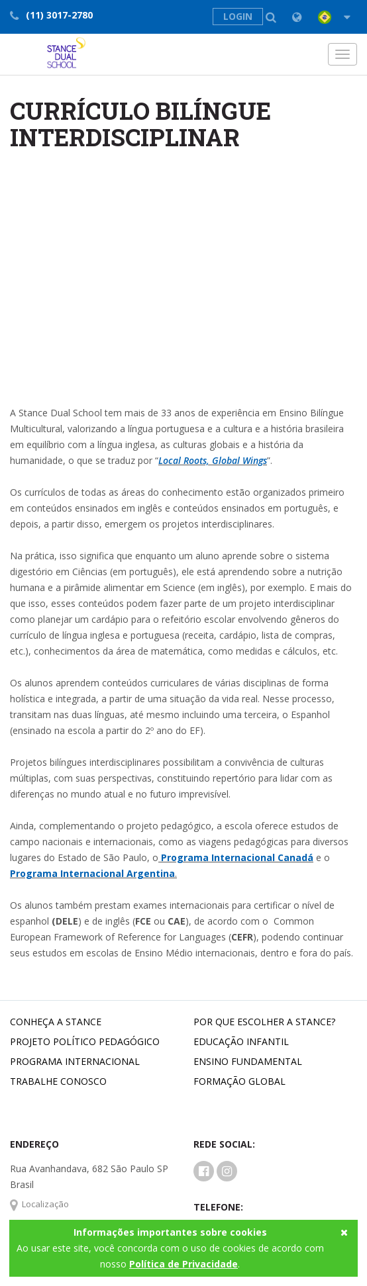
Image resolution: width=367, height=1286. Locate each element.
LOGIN (237, 16)
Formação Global (239, 1081)
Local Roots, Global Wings (212, 460)
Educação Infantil (241, 1041)
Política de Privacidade (183, 1264)
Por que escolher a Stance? (264, 1021)
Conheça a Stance (55, 1021)
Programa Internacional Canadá (235, 857)
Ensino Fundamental (247, 1061)
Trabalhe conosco (58, 1081)
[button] (323, 17)
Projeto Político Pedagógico (85, 1041)
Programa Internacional (75, 1061)
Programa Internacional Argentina (92, 873)
